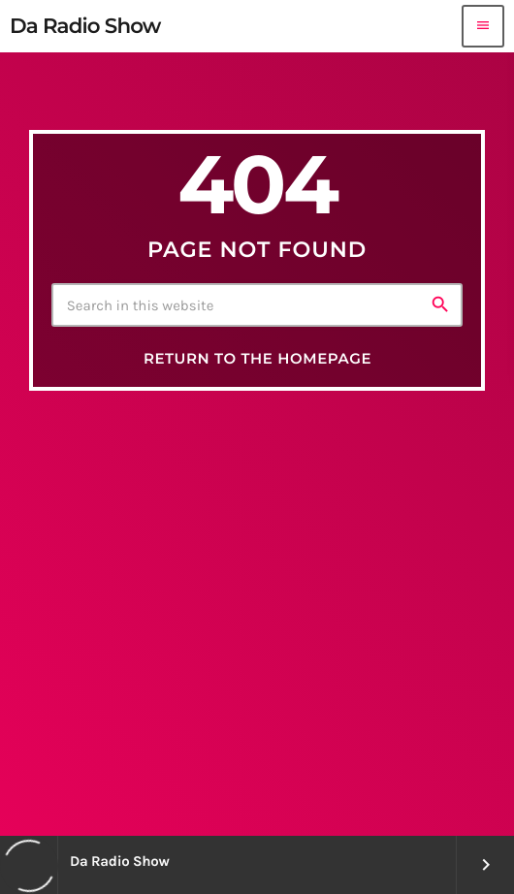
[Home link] (85, 26)
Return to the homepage (257, 358)
